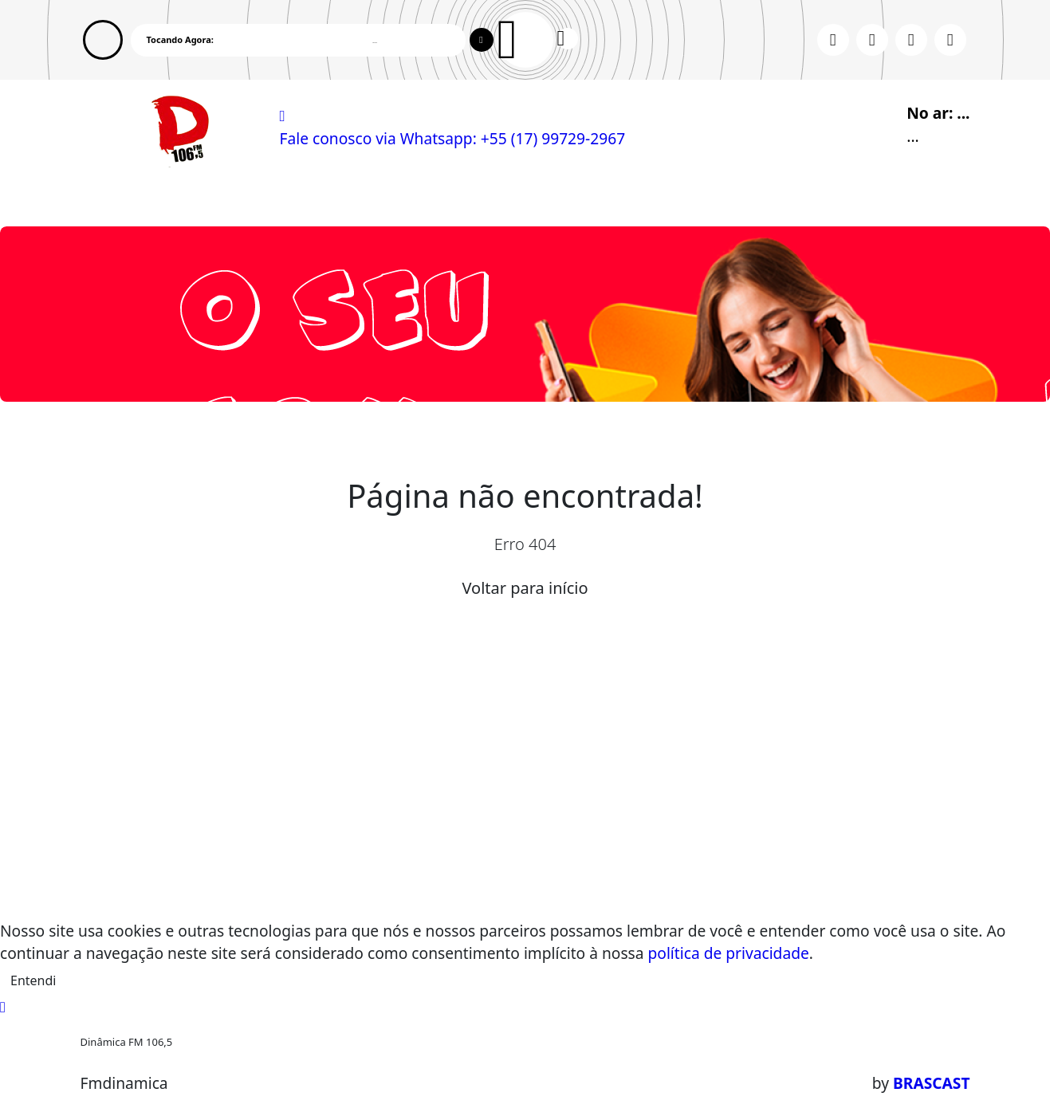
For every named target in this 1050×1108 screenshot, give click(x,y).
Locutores (369, 197)
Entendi (33, 980)
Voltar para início (525, 588)
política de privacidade (728, 953)
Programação (195, 197)
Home (109, 197)
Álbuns (538, 197)
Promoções (693, 197)
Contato (608, 197)
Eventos (289, 197)
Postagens (459, 197)
